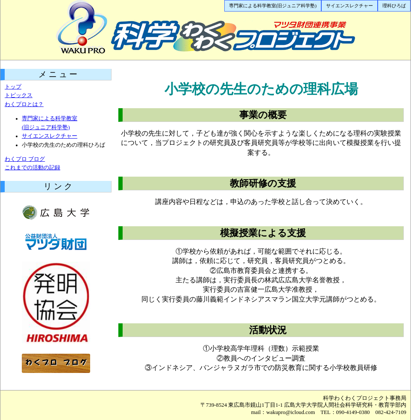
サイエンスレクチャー (349, 5)
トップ (13, 87)
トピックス (18, 95)
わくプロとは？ (24, 104)
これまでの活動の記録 (32, 168)
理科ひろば (394, 5)
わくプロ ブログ (25, 159)
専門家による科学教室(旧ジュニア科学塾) (273, 5)
